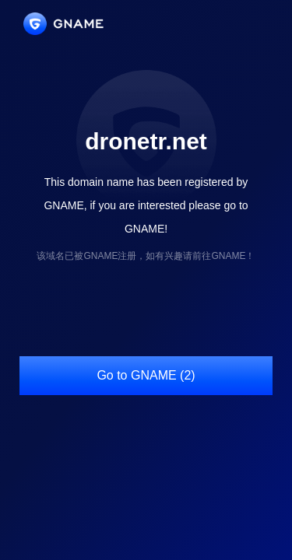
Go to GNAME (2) (146, 375)
